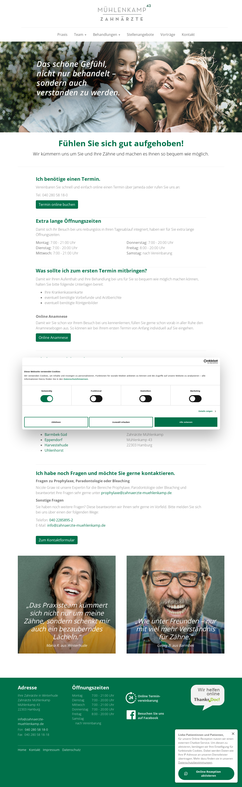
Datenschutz (71, 750)
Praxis (62, 34)
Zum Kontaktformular (57, 540)
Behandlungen (106, 34)
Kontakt (188, 34)
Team (80, 34)
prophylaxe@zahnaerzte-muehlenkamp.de (136, 492)
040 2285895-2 (61, 520)
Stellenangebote (140, 34)
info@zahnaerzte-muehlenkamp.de (76, 525)
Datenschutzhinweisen (76, 379)
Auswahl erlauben (121, 422)
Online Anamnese (53, 337)
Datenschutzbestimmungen (195, 762)
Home (22, 750)
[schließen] (233, 734)
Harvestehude (56, 445)
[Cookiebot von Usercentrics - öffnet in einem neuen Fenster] (198, 362)
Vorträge (167, 34)
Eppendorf (53, 439)
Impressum (51, 750)
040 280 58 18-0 (36, 729)
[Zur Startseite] (124, 12)
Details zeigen (205, 411)
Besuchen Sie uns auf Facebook (145, 715)
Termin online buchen (57, 204)
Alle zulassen (185, 422)
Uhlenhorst (54, 450)
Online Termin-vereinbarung (143, 698)
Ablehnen (56, 422)
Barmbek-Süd (56, 434)
